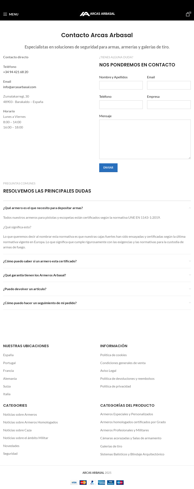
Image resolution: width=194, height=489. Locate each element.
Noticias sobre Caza (17, 430)
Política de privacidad (115, 386)
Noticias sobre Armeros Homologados (30, 422)
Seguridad (10, 453)
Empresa (153, 96)
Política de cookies (113, 355)
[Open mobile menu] (10, 14)
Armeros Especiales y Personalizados (126, 414)
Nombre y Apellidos (113, 77)
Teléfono (105, 96)
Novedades (11, 446)
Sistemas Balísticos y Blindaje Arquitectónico (132, 454)
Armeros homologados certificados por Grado (133, 422)
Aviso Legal (108, 370)
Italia (6, 394)
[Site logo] (97, 14)
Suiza (7, 386)
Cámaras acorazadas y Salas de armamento (130, 438)
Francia (8, 370)
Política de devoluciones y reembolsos (127, 378)
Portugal (9, 363)
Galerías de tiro (111, 446)
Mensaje (105, 116)
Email (151, 77)
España (8, 355)
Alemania (10, 378)
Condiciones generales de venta (123, 363)
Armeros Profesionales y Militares (124, 430)
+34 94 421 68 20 (15, 72)
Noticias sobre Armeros (20, 414)
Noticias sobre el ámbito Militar (25, 438)
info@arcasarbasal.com (19, 87)
